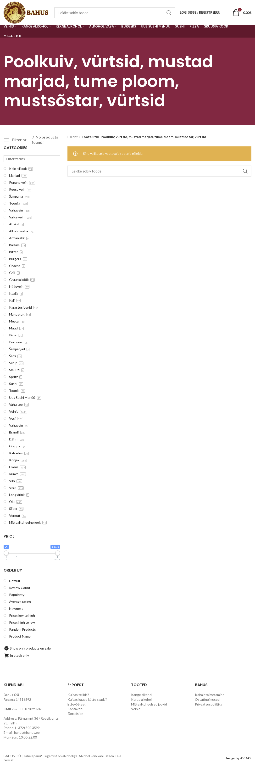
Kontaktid (75, 709)
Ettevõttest (76, 704)
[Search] (159, 171)
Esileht (72, 137)
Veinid (135, 709)
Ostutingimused (207, 699)
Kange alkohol (141, 695)
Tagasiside (75, 713)
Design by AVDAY (238, 758)
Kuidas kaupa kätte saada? (87, 699)
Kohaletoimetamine (209, 695)
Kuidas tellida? (78, 695)
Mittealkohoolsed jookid (149, 704)
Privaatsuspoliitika (208, 704)
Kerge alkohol (141, 699)
